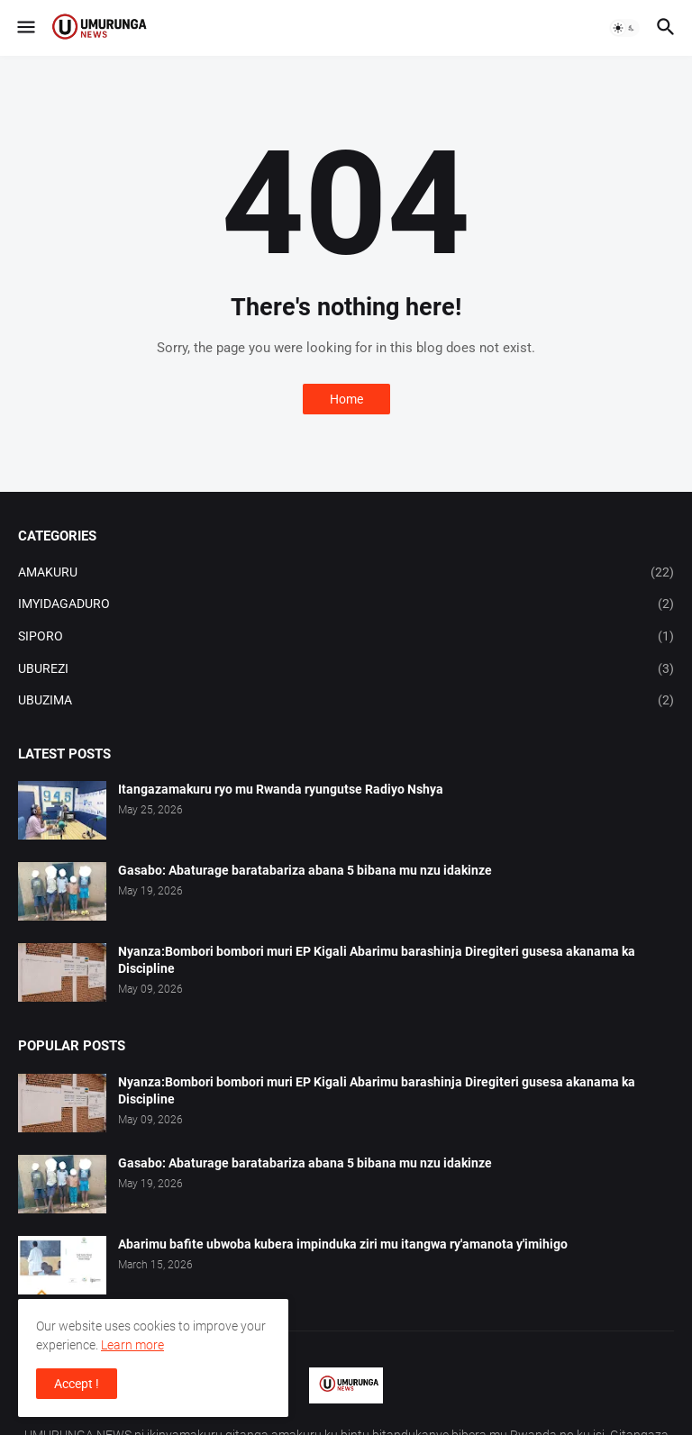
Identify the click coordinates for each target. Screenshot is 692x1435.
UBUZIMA (346, 701)
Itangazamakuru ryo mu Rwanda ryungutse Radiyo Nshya (280, 789)
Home (346, 399)
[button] (25, 28)
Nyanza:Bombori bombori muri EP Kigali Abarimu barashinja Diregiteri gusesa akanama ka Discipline (376, 960)
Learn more (132, 1345)
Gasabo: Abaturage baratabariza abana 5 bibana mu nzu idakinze (305, 870)
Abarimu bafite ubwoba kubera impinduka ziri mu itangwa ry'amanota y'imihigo (343, 1244)
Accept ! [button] (76, 1383)
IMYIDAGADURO (346, 604)
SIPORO (346, 637)
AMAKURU (346, 573)
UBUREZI (346, 669)
